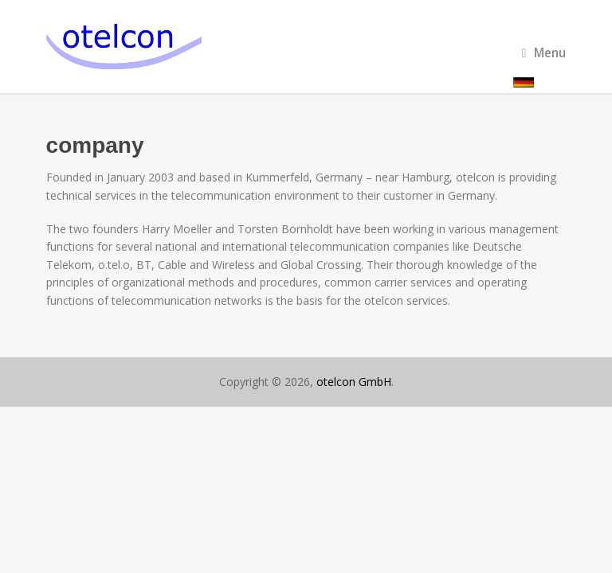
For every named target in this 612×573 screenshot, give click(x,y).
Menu (544, 53)
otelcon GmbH (353, 381)
